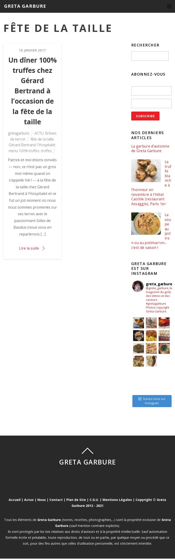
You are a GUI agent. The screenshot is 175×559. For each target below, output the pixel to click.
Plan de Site (76, 500)
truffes (46, 151)
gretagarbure (18, 134)
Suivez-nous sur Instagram (151, 401)
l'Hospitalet (46, 145)
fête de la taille (42, 140)
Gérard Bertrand (22, 145)
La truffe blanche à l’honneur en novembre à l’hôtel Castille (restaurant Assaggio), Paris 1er (151, 183)
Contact (56, 500)
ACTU (39, 134)
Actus (28, 500)
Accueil (14, 500)
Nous (41, 500)
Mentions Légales (117, 500)
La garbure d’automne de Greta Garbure (150, 148)
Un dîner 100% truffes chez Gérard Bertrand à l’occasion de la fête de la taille (32, 91)
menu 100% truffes (24, 151)
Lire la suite (29, 249)
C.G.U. (94, 500)
